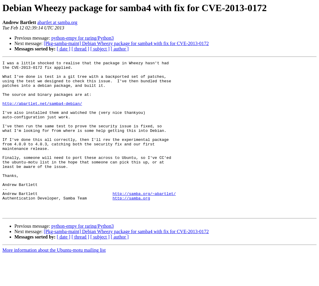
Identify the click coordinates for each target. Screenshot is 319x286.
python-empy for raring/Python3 (82, 38)
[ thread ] (80, 48)
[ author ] (120, 48)
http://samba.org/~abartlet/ (144, 220)
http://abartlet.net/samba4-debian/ (42, 112)
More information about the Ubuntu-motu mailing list (54, 280)
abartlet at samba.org (57, 22)
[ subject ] (100, 48)
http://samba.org (131, 226)
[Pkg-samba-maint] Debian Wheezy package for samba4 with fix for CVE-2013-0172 (126, 43)
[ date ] (63, 48)
